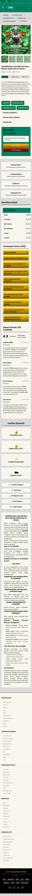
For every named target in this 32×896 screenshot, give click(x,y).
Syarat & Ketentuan (7, 719)
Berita (4, 714)
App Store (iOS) (7, 837)
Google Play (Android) (8, 840)
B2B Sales (5, 809)
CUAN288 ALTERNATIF (9, 21)
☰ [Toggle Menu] (26, 7)
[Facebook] (9, 888)
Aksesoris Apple (7, 794)
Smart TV (5, 789)
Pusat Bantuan (6, 750)
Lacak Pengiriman (7, 742)
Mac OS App (6, 848)
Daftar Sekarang (16, 150)
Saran (4, 761)
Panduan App (6, 856)
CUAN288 (5, 15)
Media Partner (6, 817)
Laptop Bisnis (6, 773)
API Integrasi (6, 828)
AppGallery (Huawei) (8, 843)
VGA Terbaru (6, 781)
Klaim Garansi (6, 747)
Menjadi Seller (6, 806)
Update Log (6, 853)
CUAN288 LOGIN (17, 15)
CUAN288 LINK (21, 18)
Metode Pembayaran (8, 739)
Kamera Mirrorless (7, 792)
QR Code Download (8, 859)
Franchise (5, 820)
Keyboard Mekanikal (8, 784)
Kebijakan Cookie (25, 875)
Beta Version (6, 851)
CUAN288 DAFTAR (8, 18)
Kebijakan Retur (7, 745)
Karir (4, 711)
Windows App (6, 845)
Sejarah (5, 708)
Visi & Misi (5, 706)
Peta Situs (16, 877)
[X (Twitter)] (18, 888)
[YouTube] (22, 888)
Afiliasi (4, 804)
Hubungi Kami (6, 755)
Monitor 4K (5, 778)
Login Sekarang (16, 145)
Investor (5, 822)
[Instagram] (14, 888)
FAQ (4, 753)
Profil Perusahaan (7, 703)
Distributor (5, 814)
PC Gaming (5, 770)
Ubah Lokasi (7, 140)
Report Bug (6, 861)
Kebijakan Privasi (7, 716)
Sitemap (5, 727)
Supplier (5, 825)
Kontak (4, 724)
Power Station (6, 776)
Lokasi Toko (6, 722)
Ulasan (4, 758)
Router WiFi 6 (6, 786)
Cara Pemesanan (7, 737)
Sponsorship (6, 812)
